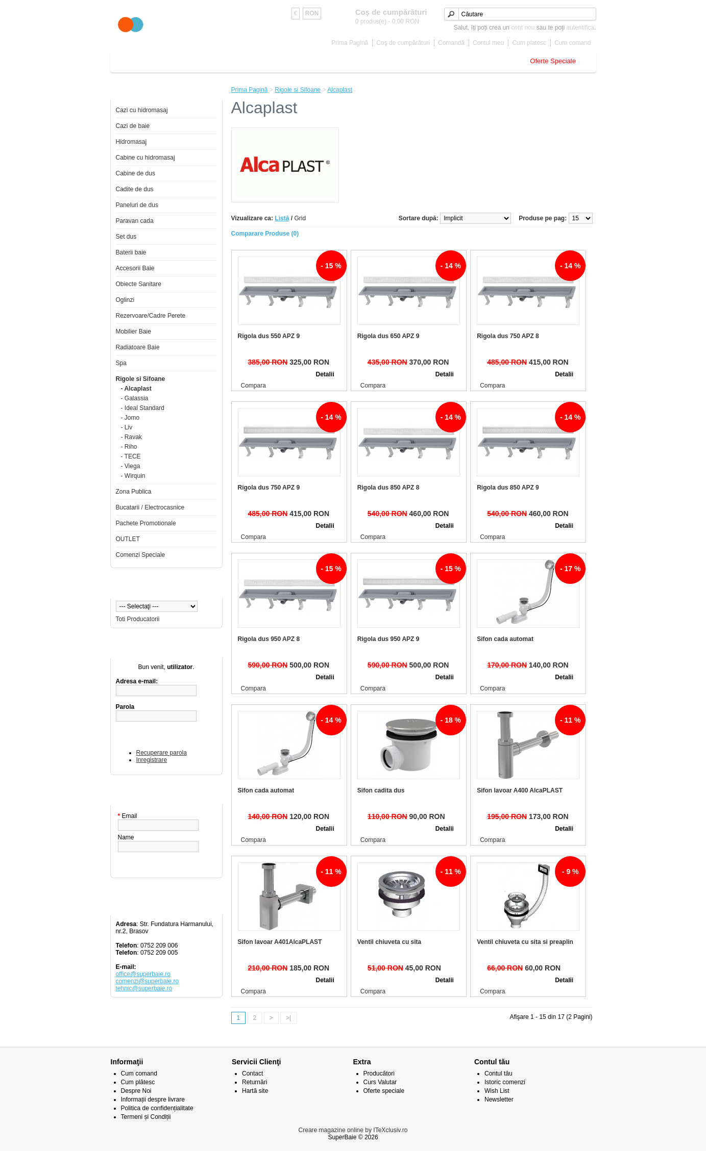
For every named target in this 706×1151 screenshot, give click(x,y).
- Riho (129, 446)
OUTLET (128, 539)
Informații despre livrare (153, 1099)
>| (288, 1017)
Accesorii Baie (320, 61)
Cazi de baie (166, 61)
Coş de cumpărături (403, 42)
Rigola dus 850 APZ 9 (508, 487)
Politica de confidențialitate (157, 1108)
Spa (121, 363)
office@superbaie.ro (143, 974)
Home (127, 61)
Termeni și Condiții (146, 1116)
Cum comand (572, 42)
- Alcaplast (136, 388)
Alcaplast (339, 89)
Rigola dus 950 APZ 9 (388, 639)
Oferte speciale (384, 1090)
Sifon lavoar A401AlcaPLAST (280, 941)
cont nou (522, 27)
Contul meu (488, 42)
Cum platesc (529, 42)
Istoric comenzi (504, 1082)
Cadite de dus (135, 189)
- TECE (131, 456)
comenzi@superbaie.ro (147, 981)
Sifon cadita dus (381, 790)
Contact (252, 1073)
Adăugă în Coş (272, 374)
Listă (282, 218)
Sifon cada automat (505, 639)
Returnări (254, 1082)
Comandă (451, 42)
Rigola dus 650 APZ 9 (388, 336)
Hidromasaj (131, 141)
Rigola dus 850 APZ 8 (388, 487)
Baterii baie (269, 61)
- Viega (130, 466)
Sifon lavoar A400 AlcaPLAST (520, 790)
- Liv (127, 427)
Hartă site (255, 1090)
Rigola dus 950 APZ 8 (269, 639)
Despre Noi (136, 1090)
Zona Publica (134, 491)
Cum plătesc (138, 1082)
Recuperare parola (161, 752)
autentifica (580, 27)
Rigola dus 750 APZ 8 (508, 336)
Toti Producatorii (138, 619)
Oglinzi (125, 299)
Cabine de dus (219, 61)
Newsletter (499, 1099)
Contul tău (498, 1073)
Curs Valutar (380, 1082)
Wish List (496, 1090)
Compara (253, 385)
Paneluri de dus (137, 205)
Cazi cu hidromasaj (142, 110)
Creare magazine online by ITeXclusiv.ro (353, 1130)
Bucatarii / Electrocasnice (150, 507)
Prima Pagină (349, 42)
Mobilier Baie (436, 61)
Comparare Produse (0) (265, 233)
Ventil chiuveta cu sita (389, 941)
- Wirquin (133, 475)
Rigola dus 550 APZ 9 (269, 336)
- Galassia (135, 398)
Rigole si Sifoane (493, 61)
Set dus (126, 236)
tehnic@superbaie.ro (144, 988)
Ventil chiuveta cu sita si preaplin (525, 941)
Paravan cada (135, 220)
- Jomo (130, 417)
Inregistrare (151, 759)
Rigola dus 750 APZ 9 (269, 487)
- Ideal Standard (142, 408)
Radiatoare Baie (138, 347)
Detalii (324, 374)
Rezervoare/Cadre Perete (151, 315)
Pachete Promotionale (146, 523)
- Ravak (131, 437)
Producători (379, 1073)
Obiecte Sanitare (379, 61)
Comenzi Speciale (140, 554)
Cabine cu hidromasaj (145, 157)
